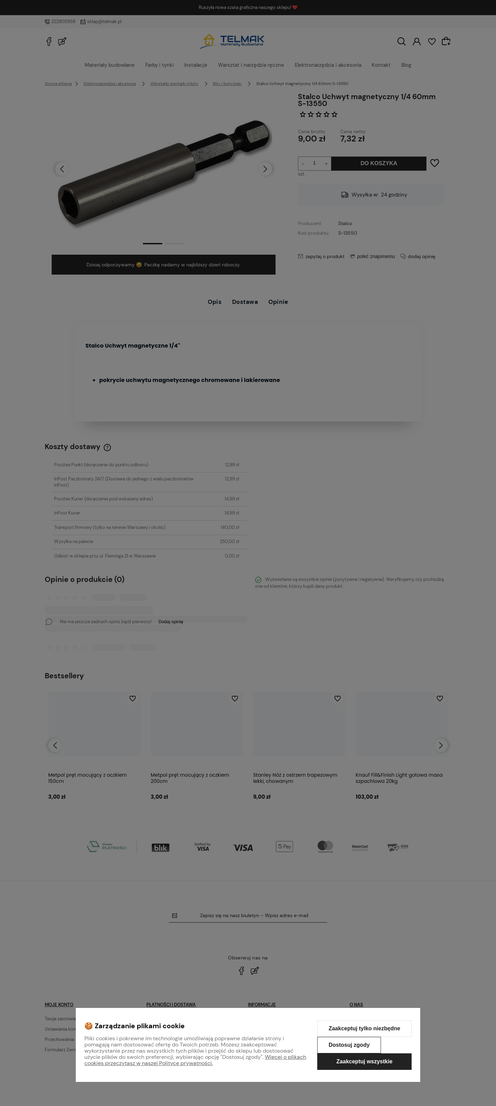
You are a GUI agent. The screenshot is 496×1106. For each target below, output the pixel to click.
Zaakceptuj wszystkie (365, 1061)
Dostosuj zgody (349, 1045)
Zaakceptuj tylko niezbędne (364, 1028)
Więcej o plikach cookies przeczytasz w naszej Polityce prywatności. (195, 1060)
